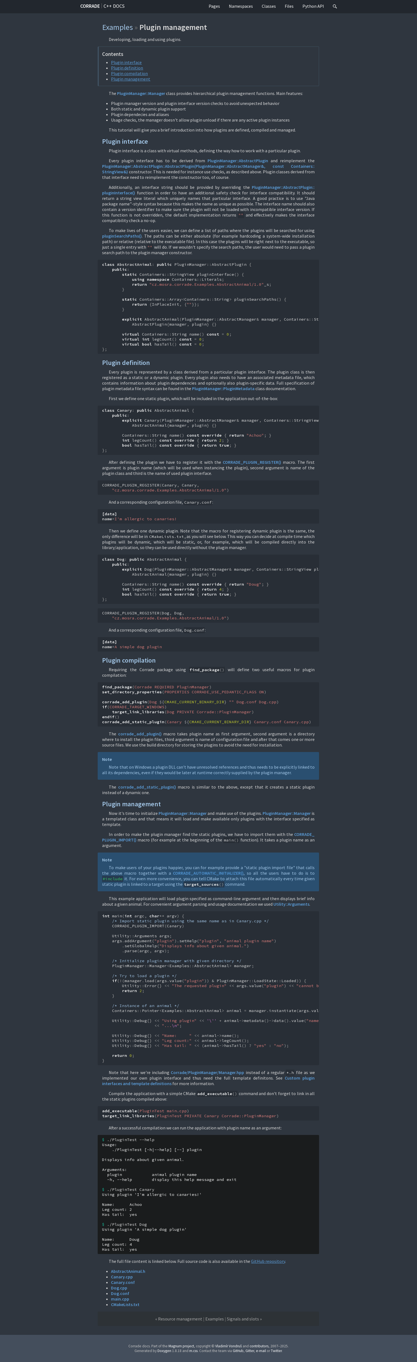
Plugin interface (126, 62)
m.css (193, 1350)
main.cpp (120, 1299)
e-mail (261, 1350)
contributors (259, 1346)
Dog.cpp (119, 1288)
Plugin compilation (129, 73)
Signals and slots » (244, 1319)
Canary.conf (123, 1282)
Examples (117, 27)
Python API (313, 6)
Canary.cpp (122, 1276)
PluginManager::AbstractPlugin (238, 160)
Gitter (249, 1350)
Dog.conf (120, 1293)
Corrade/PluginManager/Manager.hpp (207, 1072)
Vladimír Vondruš (228, 1346)
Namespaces (241, 6)
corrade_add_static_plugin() (147, 787)
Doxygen (164, 1350)
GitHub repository (268, 1261)
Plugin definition (127, 68)
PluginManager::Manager (141, 93)
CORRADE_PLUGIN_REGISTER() (252, 462)
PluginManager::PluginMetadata (223, 388)
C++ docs (114, 6)
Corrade (90, 6)
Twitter (276, 1350)
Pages (214, 6)
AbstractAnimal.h (128, 1271)
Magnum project (181, 1346)
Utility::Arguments (291, 904)
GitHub (238, 1350)
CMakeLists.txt (125, 1304)
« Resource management (178, 1319)
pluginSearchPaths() (122, 236)
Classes (269, 6)
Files (289, 6)
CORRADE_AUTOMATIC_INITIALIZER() (208, 873)
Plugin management (130, 79)
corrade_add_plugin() (140, 734)
